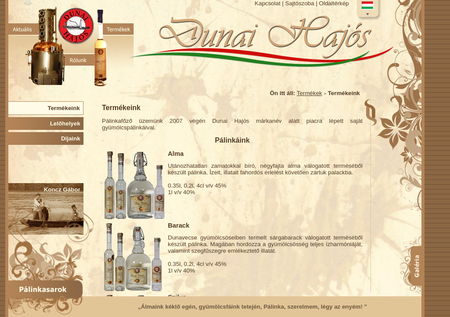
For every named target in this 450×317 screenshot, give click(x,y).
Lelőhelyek (66, 123)
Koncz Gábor (63, 189)
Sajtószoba (299, 3)
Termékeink (65, 108)
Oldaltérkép (334, 3)
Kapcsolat (268, 3)
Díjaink (72, 138)
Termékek (309, 93)
